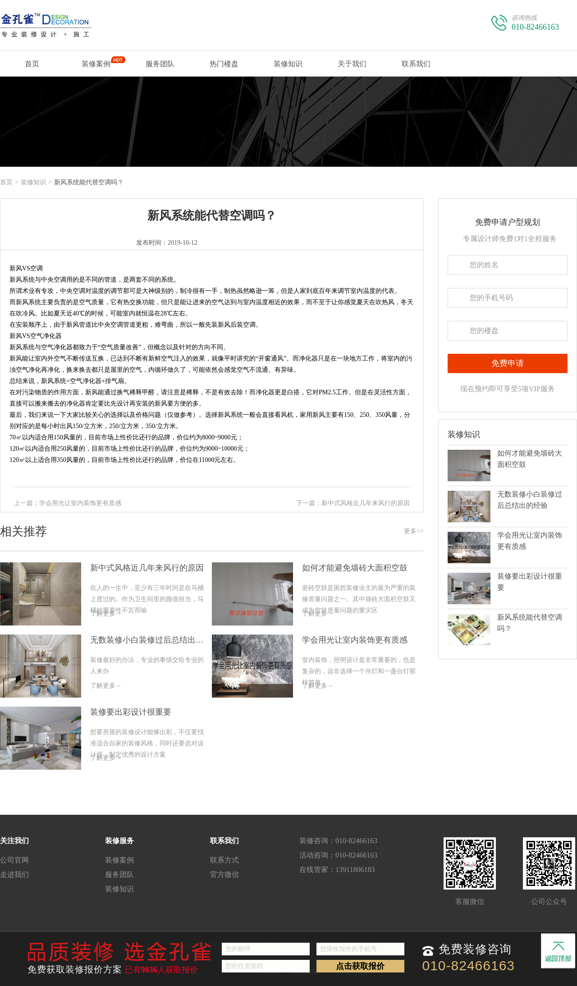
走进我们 (14, 874)
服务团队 (160, 64)
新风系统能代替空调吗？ (211, 215)
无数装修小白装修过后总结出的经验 (151, 639)
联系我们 (416, 68)
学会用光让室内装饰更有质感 (355, 639)
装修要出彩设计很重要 (130, 712)
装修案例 (96, 66)
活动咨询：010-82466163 (338, 855)
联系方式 (224, 860)
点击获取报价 (360, 966)
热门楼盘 (224, 64)
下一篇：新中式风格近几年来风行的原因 (353, 503)
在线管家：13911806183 (337, 869)
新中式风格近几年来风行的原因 (147, 567)
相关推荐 (212, 531)
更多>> (414, 531)
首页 (32, 68)
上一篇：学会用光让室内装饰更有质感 (67, 503)
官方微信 (224, 874)
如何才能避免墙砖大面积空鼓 (355, 567)
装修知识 (288, 64)
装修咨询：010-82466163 (338, 840)
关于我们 (352, 68)
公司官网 (14, 860)
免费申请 (507, 363)
